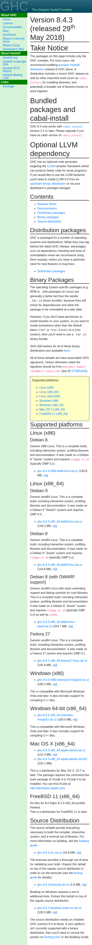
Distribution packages (51, 212)
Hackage (8, 86)
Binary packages (48, 217)
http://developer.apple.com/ (47, 788)
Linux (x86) (46, 387)
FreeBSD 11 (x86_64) (53, 413)
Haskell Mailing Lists (12, 76)
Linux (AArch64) (49, 396)
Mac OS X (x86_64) (52, 409)
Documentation (12, 27)
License (8, 23)
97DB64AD (79, 371)
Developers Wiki (13, 49)
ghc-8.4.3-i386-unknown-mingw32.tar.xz (63, 679)
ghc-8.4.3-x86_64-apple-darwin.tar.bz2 (62, 759)
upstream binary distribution (48, 183)
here (67, 350)
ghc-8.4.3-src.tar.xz (49, 852)
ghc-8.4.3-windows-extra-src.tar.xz (59, 907)
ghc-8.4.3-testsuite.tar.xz (53, 884)
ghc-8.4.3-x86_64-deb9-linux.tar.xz (59, 521)
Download (9, 34)
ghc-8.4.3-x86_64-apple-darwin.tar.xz (61, 750)
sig (45, 475)
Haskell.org (10, 57)
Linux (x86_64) (49, 391)
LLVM (50, 166)
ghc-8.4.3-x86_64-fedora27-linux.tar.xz (62, 660)
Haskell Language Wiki (14, 63)
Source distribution (49, 221)
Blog (6, 30)
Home (7, 19)
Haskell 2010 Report (11, 70)
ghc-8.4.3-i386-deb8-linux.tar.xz (57, 470)
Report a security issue (14, 40)
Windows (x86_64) (51, 405)
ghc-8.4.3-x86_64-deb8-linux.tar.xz (59, 564)
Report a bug (11, 45)
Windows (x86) (49, 400)
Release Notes (46, 204)
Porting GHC (52, 937)
